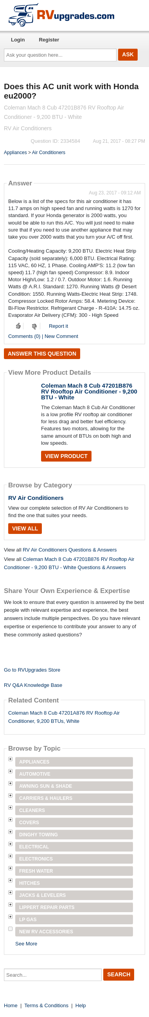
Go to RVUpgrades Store (32, 670)
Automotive (34, 774)
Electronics (36, 859)
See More (26, 944)
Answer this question (42, 353)
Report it (58, 326)
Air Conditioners (48, 152)
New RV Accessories (46, 931)
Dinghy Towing (38, 834)
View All (25, 528)
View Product (66, 456)
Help (80, 1005)
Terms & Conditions (46, 1005)
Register (49, 40)
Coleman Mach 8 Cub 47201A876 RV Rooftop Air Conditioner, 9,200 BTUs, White (64, 717)
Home (11, 1005)
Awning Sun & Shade (45, 786)
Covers (29, 822)
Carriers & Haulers (45, 798)
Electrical (34, 847)
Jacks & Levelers (42, 895)
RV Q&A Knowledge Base (33, 685)
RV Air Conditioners (36, 497)
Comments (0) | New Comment (43, 336)
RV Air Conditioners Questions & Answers (70, 550)
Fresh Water (36, 871)
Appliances (15, 152)
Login (18, 40)
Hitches (29, 883)
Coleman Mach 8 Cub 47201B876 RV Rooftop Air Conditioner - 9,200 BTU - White (89, 391)
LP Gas (27, 919)
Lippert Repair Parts (47, 907)
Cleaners (32, 810)
